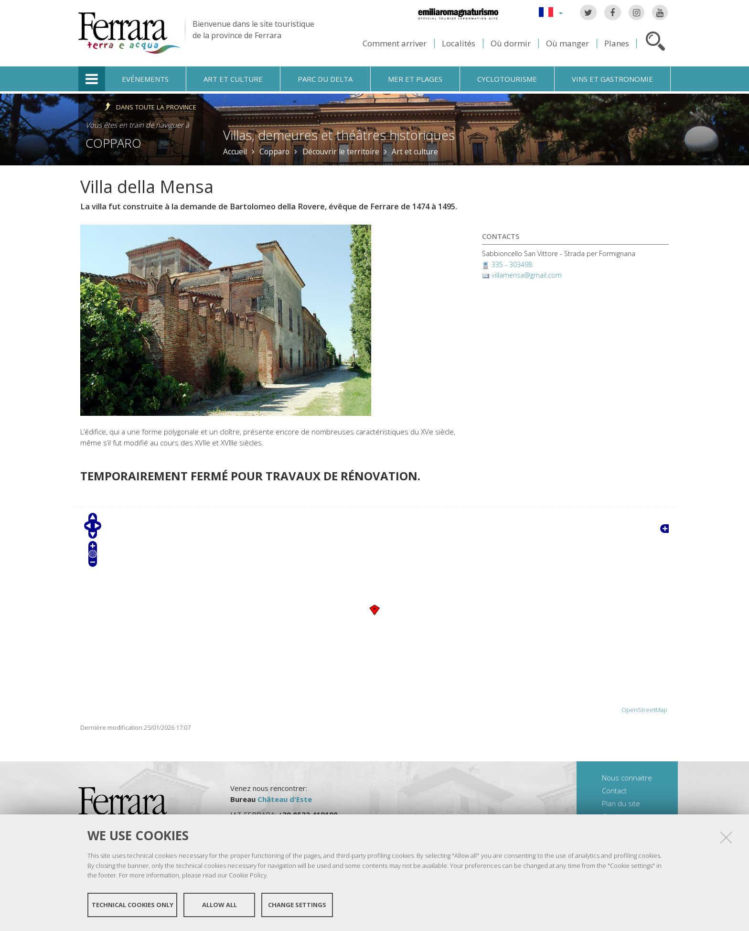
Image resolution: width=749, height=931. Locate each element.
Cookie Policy (248, 876)
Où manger (567, 43)
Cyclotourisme (507, 79)
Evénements (145, 79)
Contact (614, 790)
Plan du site (621, 803)
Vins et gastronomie (612, 79)
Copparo (113, 143)
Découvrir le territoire (340, 151)
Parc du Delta (325, 79)
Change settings (297, 906)
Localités (458, 43)
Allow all (219, 906)
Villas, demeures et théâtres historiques (339, 135)
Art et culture (233, 79)
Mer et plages (415, 79)
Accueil (235, 151)
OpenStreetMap (644, 710)
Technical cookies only (132, 906)
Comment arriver (395, 43)
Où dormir (511, 43)
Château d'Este (284, 799)
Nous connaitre (627, 777)
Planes (616, 43)
